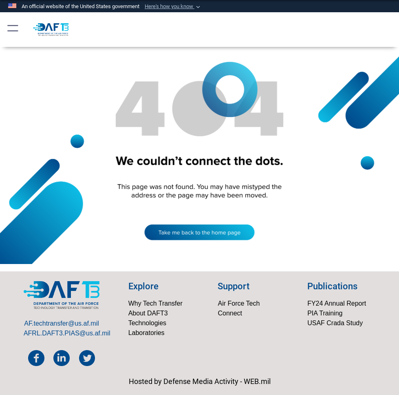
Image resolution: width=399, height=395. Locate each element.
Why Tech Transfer (155, 303)
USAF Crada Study (335, 323)
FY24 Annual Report (336, 303)
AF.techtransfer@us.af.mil (61, 323)
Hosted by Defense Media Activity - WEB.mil (200, 381)
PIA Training (324, 313)
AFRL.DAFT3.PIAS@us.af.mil (67, 333)
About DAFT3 (148, 313)
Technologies (147, 323)
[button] (173, 6)
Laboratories (146, 332)
